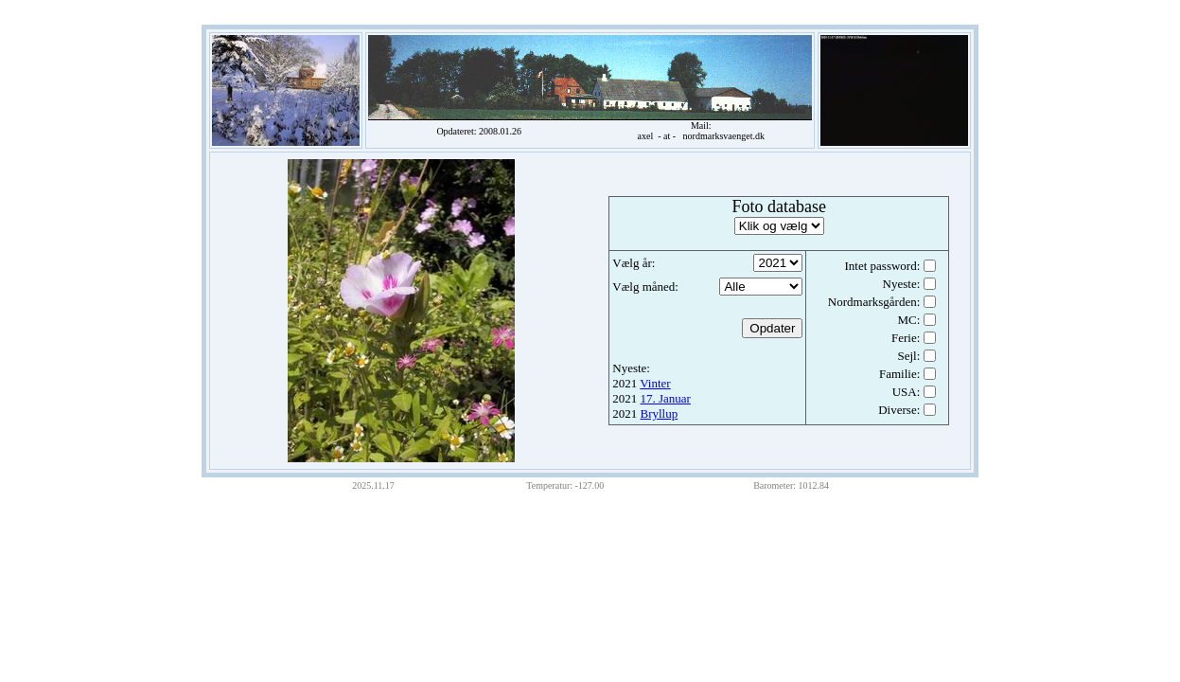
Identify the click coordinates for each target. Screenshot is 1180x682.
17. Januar (666, 398)
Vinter (655, 383)
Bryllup (659, 413)
